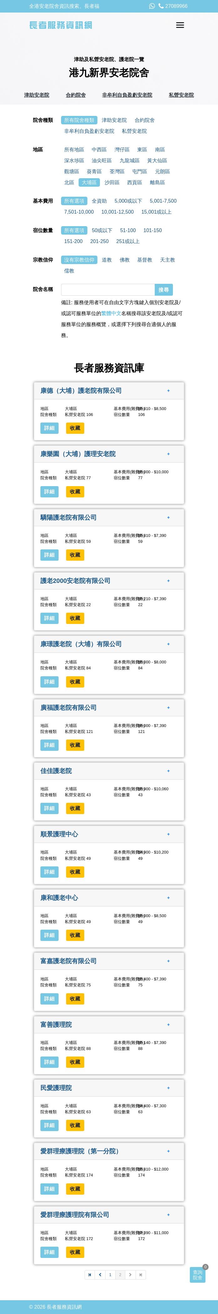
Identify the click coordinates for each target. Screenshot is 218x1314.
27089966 (173, 6)
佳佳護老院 (56, 770)
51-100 (128, 230)
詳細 (49, 428)
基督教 (144, 259)
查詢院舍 (197, 1275)
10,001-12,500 (117, 212)
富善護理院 (56, 1024)
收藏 (75, 428)
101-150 (152, 230)
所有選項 (74, 201)
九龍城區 (130, 160)
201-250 (99, 241)
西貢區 (134, 182)
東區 (142, 149)
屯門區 (139, 171)
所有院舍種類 (79, 120)
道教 (107, 259)
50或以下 (102, 230)
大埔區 (89, 182)
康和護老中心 (59, 897)
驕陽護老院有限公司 (68, 517)
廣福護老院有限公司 (68, 707)
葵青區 (94, 171)
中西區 (99, 149)
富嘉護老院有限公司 (68, 961)
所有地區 (74, 149)
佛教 (125, 259)
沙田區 (112, 182)
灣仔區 (122, 149)
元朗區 (162, 171)
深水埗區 (74, 160)
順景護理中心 (59, 834)
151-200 (73, 241)
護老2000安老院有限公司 (75, 580)
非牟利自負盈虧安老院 (127, 95)
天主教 (167, 259)
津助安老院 (36, 95)
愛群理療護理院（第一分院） (81, 1151)
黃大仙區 (157, 160)
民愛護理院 (56, 1087)
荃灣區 (117, 171)
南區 (160, 149)
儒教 (69, 270)
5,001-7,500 (163, 201)
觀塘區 (71, 171)
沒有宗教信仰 (79, 259)
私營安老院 (181, 95)
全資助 (99, 201)
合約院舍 (76, 95)
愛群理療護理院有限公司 (74, 1214)
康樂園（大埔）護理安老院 (78, 453)
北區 (69, 182)
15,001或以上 (156, 212)
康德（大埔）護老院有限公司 (81, 390)
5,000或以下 (128, 201)
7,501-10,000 (79, 212)
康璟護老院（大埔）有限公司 (81, 644)
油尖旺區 (102, 160)
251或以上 (128, 241)
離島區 (157, 182)
